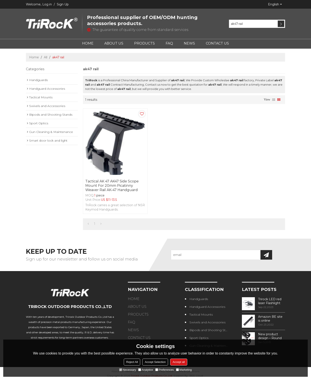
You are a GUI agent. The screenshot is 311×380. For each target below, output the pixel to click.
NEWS (189, 43)
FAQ (169, 43)
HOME (88, 43)
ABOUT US (113, 43)
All (45, 57)
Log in (47, 4)
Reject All (132, 362)
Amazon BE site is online (270, 319)
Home (34, 57)
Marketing (184, 369)
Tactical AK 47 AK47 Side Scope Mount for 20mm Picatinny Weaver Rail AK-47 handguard (112, 185)
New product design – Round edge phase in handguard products (270, 336)
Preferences (164, 369)
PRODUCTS (144, 43)
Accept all (179, 362)
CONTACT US (217, 43)
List (273, 99)
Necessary (127, 369)
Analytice (145, 369)
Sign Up (63, 4)
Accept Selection (155, 362)
